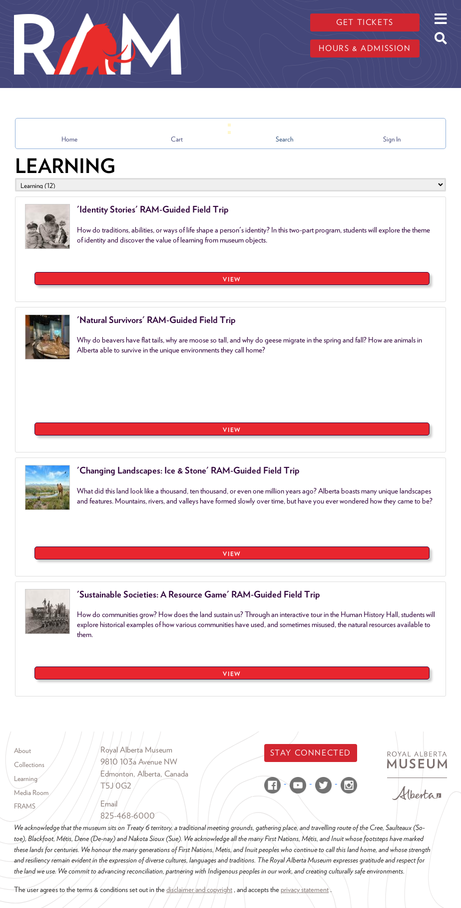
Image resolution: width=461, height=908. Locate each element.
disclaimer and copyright (199, 889)
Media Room (31, 792)
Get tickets (365, 22)
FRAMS (24, 806)
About (22, 750)
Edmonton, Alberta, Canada (144, 773)
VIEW (232, 279)
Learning (25, 778)
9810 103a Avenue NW (138, 761)
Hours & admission (365, 48)
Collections (29, 764)
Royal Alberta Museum (136, 749)
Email (108, 803)
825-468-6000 (127, 815)
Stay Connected (310, 753)
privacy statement (305, 889)
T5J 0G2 (115, 785)
